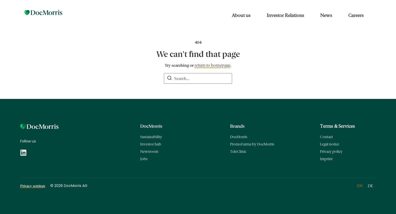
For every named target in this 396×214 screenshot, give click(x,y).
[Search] (169, 78)
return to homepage (212, 65)
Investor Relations (285, 15)
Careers (356, 15)
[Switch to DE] (370, 185)
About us (241, 15)
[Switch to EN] (360, 185)
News (326, 15)
